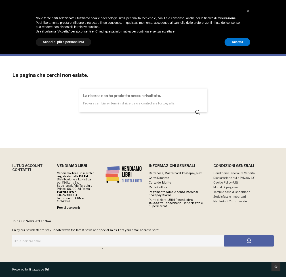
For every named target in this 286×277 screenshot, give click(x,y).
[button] (248, 233)
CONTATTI (21, 170)
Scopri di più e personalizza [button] (63, 264)
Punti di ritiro (157, 199)
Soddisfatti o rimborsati (229, 196)
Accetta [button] (237, 264)
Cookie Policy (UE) (225, 182)
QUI (172, 5)
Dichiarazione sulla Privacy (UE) (235, 178)
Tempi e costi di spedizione (231, 192)
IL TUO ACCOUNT (27, 166)
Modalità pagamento (227, 187)
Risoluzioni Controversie (230, 201)
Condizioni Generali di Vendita (234, 173)
